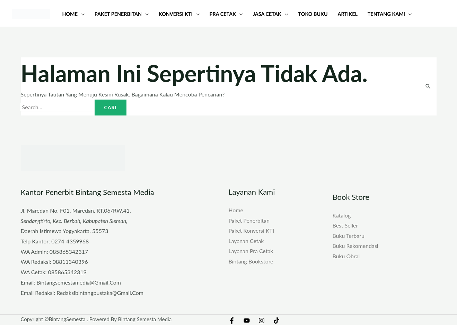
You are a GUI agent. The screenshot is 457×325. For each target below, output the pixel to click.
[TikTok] (276, 320)
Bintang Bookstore (251, 261)
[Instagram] (261, 320)
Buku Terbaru (349, 235)
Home (236, 210)
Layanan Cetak (246, 241)
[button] (81, 14)
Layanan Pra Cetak (251, 251)
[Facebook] (232, 320)
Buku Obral (346, 256)
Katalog (342, 215)
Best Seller (345, 225)
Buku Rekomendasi (356, 246)
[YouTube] (247, 320)
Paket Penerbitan (249, 220)
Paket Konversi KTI (252, 230)
